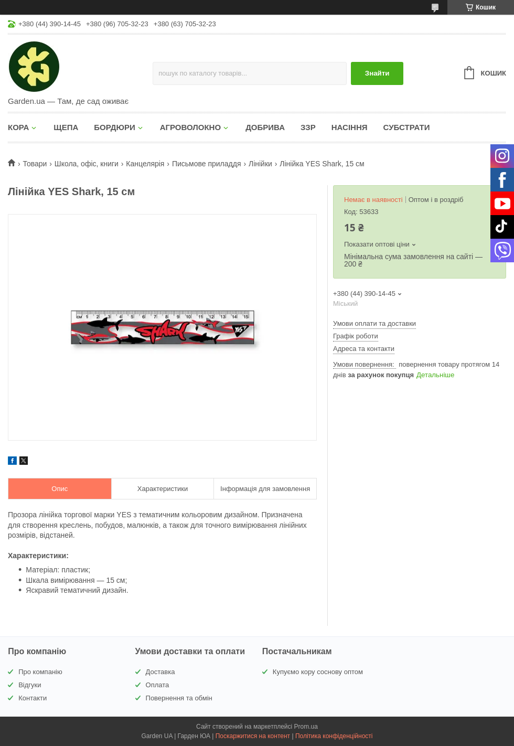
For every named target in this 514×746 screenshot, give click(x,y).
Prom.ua (306, 726)
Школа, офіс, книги (87, 163)
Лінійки (260, 163)
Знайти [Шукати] (377, 73)
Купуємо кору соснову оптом (318, 672)
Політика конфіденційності (334, 736)
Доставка (160, 672)
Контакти (32, 698)
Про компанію (40, 672)
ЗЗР (308, 127)
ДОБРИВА (265, 127)
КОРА (18, 127)
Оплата (157, 685)
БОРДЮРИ (114, 127)
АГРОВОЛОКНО (190, 127)
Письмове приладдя (206, 163)
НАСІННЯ (349, 127)
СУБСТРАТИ (406, 127)
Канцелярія (145, 163)
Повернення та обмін (179, 698)
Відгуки (29, 685)
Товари (35, 163)
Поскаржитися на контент (253, 736)
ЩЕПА (65, 127)
